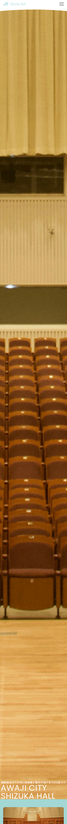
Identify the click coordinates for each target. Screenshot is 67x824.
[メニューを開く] (61, 4)
